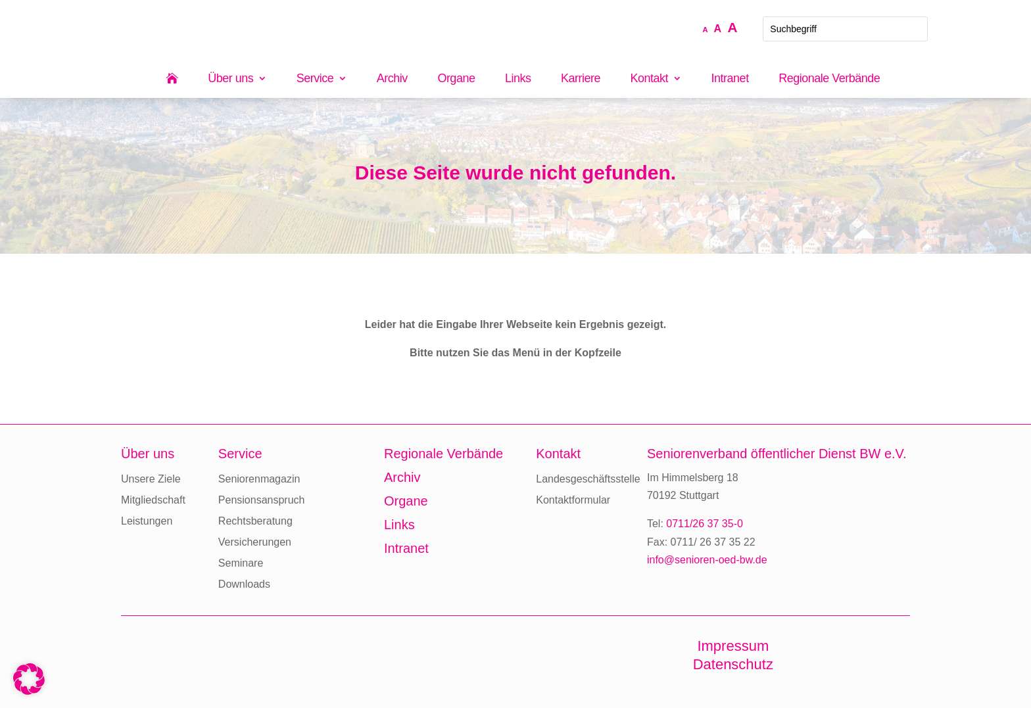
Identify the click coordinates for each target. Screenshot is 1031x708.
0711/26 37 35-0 (704, 523)
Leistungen (146, 521)
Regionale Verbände (829, 79)
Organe (456, 79)
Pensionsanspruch (261, 500)
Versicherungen (254, 542)
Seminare (240, 563)
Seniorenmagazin (259, 478)
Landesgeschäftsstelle (588, 478)
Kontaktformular (573, 500)
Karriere (580, 79)
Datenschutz (733, 664)
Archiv (392, 79)
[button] (29, 679)
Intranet (730, 79)
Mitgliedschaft (153, 500)
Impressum (733, 646)
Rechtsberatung (255, 521)
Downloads (244, 584)
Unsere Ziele (151, 478)
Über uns (230, 79)
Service (315, 79)
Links (518, 79)
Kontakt (650, 79)
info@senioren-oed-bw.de (707, 559)
